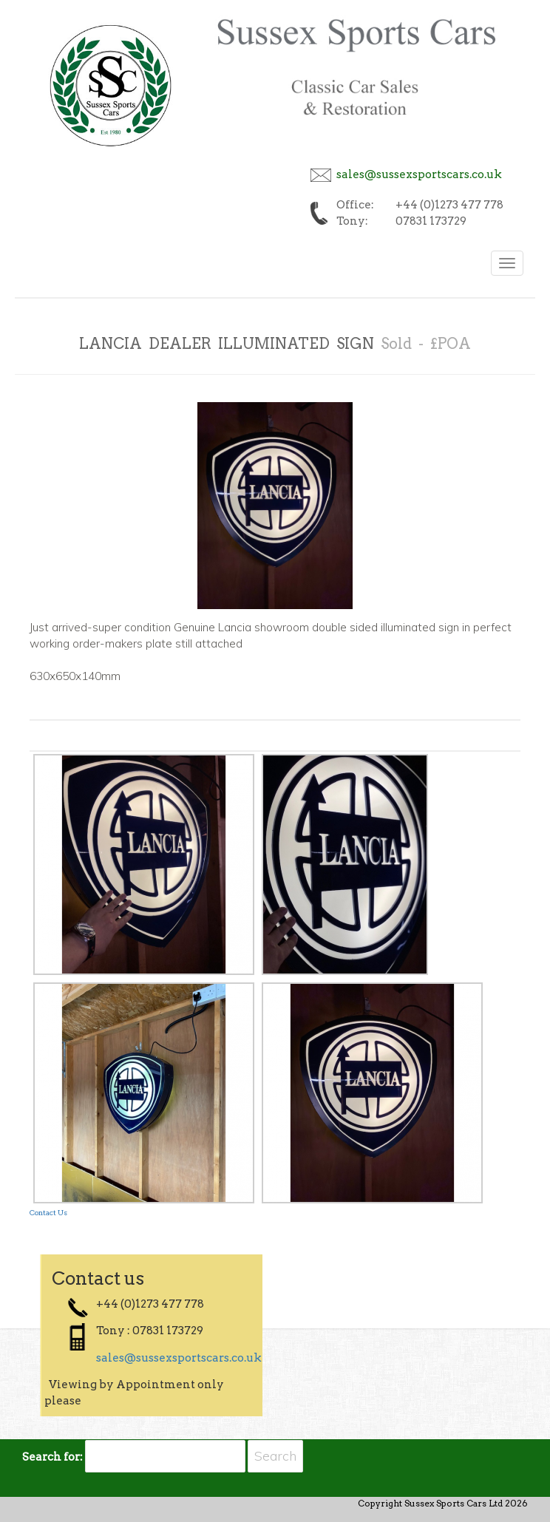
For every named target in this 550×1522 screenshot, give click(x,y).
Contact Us (48, 1212)
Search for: (52, 1457)
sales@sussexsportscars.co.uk (419, 174)
